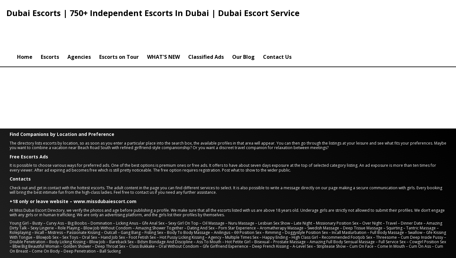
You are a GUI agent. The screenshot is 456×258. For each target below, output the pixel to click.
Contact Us (277, 29)
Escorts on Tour (119, 29)
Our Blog (243, 29)
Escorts (50, 29)
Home (24, 29)
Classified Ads (206, 29)
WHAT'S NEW (163, 29)
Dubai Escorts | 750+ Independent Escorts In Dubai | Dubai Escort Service (153, 12)
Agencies (79, 29)
